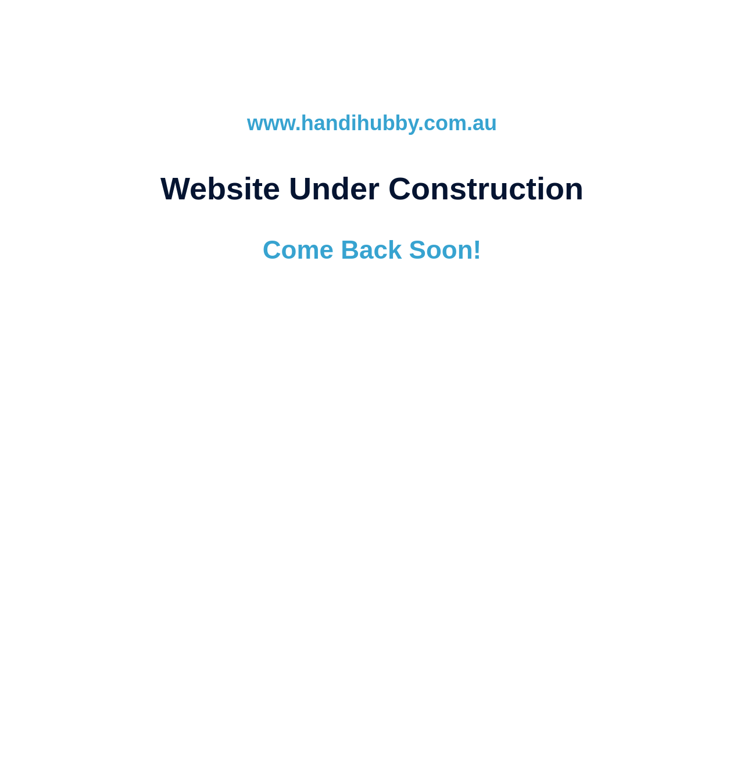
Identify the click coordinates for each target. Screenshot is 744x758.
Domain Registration (259, 513)
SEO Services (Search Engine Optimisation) (492, 499)
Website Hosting (293, 499)
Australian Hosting (348, 513)
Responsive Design (435, 513)
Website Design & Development (184, 499)
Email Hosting (363, 499)
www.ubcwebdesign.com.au (372, 444)
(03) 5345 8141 (423, 548)
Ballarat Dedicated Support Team (552, 513)
